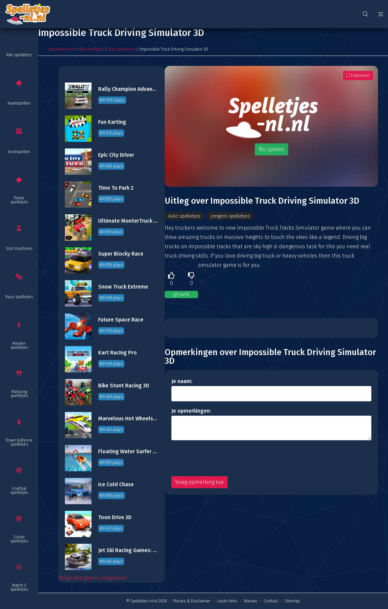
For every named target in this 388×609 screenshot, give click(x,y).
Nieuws (250, 601)
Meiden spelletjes (19, 345)
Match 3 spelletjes (19, 587)
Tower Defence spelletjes (19, 442)
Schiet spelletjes (19, 539)
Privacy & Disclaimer (191, 601)
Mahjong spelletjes (19, 393)
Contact (271, 601)
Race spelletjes (19, 297)
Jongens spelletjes (237, 216)
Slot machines (19, 248)
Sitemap (292, 601)
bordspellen (19, 151)
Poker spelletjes (19, 200)
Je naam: (181, 382)
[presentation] (222, 459)
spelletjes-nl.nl (61, 49)
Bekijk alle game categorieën (92, 578)
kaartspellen (19, 103)
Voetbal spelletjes (19, 490)
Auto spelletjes (121, 49)
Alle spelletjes (19, 55)
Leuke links (227, 601)
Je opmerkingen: (191, 411)
